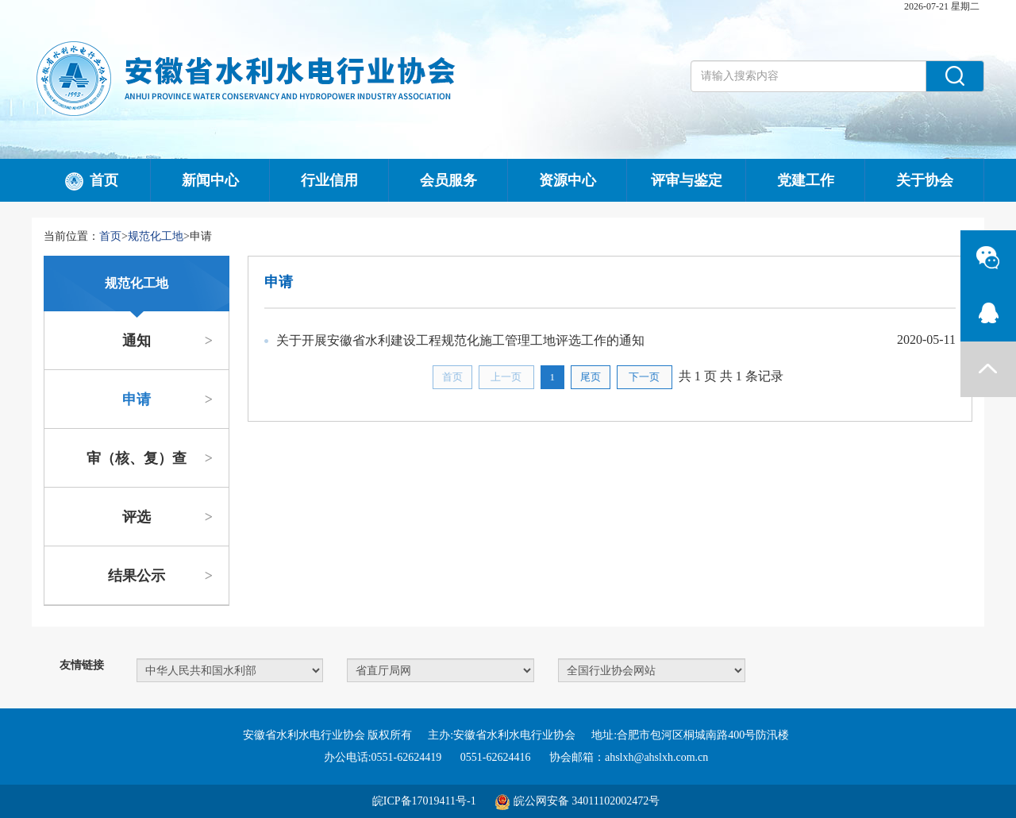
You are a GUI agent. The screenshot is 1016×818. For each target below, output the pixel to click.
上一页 (506, 377)
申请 (167, 399)
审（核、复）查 (150, 458)
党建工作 (805, 180)
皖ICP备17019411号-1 (424, 801)
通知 (167, 340)
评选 (167, 517)
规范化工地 (155, 236)
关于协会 (924, 180)
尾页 (590, 377)
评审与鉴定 (686, 180)
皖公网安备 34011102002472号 (587, 801)
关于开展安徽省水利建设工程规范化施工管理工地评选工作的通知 (460, 340)
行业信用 (329, 180)
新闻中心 (210, 180)
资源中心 (567, 180)
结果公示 (160, 575)
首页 (91, 181)
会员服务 (448, 180)
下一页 (644, 377)
